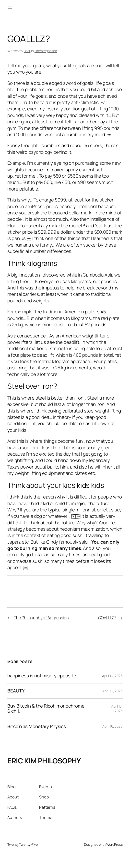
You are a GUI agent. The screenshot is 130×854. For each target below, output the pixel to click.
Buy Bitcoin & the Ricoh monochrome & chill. (45, 708)
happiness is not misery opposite (41, 675)
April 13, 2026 (112, 691)
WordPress (114, 844)
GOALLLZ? (107, 617)
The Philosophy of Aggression (41, 617)
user (27, 50)
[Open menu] (10, 8)
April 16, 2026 (112, 675)
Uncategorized (46, 50)
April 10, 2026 (112, 726)
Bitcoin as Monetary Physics (36, 726)
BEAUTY (15, 690)
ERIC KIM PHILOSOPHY (44, 761)
